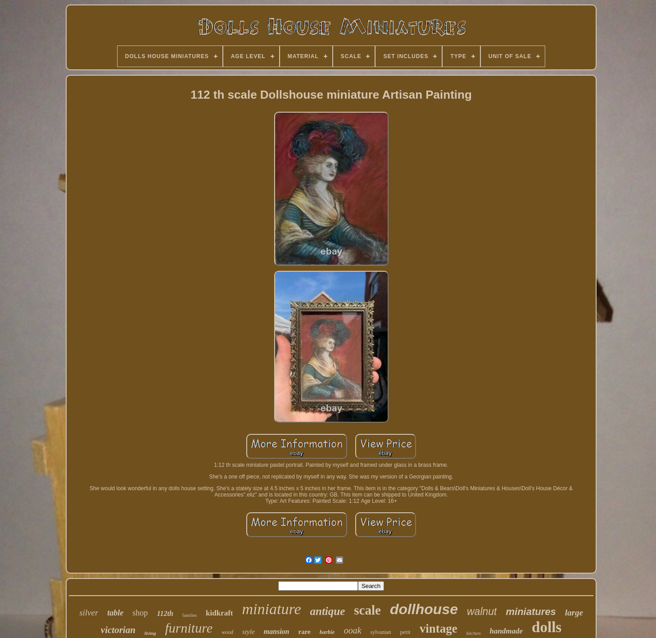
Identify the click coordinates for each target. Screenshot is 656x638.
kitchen (473, 633)
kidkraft (219, 613)
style (248, 631)
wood (227, 632)
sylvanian (381, 632)
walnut (482, 611)
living (150, 633)
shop (140, 612)
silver (88, 612)
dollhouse (424, 609)
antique (327, 611)
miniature (271, 609)
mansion (277, 631)
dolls (546, 627)
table (115, 612)
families (189, 615)
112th (165, 613)
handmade (506, 631)
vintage (438, 628)
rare (305, 631)
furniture (189, 627)
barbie (327, 632)
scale (367, 610)
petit (405, 632)
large (574, 612)
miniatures (531, 611)
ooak (353, 630)
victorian (118, 629)
